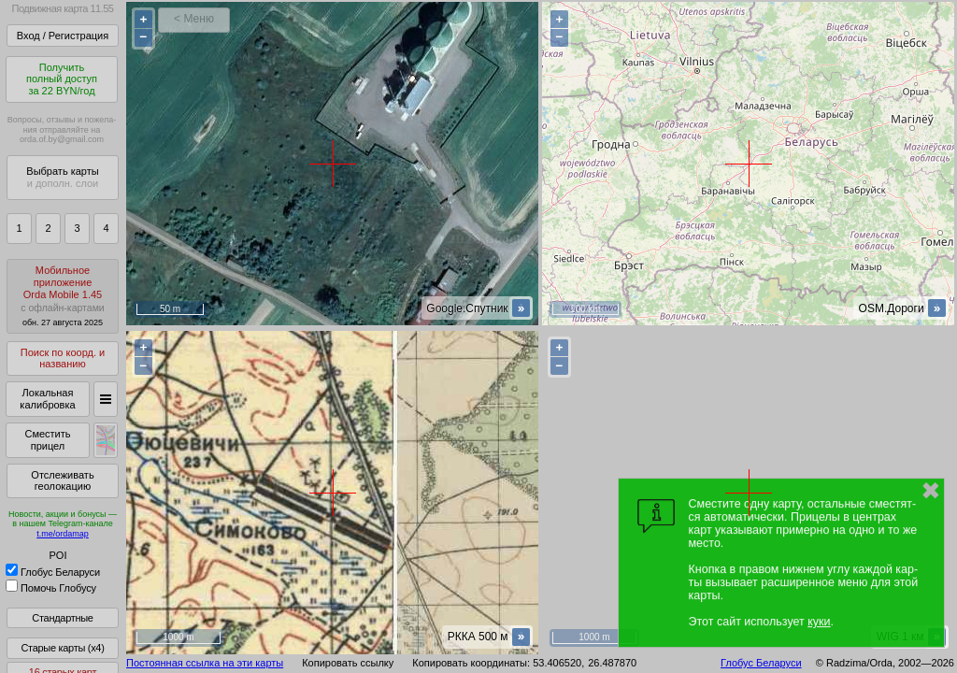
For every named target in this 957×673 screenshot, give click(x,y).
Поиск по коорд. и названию (63, 358)
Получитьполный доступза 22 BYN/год (61, 79)
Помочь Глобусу (51, 588)
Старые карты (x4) (62, 647)
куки (818, 621)
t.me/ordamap (62, 533)
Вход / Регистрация (62, 35)
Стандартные (62, 617)
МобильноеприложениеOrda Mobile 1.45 (62, 296)
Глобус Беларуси (53, 572)
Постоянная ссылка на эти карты (204, 662)
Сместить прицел (47, 439)
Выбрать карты (62, 177)
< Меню (194, 18)
